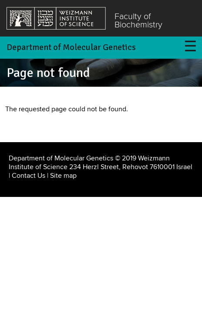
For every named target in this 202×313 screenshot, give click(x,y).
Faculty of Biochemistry (138, 21)
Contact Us (28, 175)
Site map (63, 175)
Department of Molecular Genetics (71, 47)
